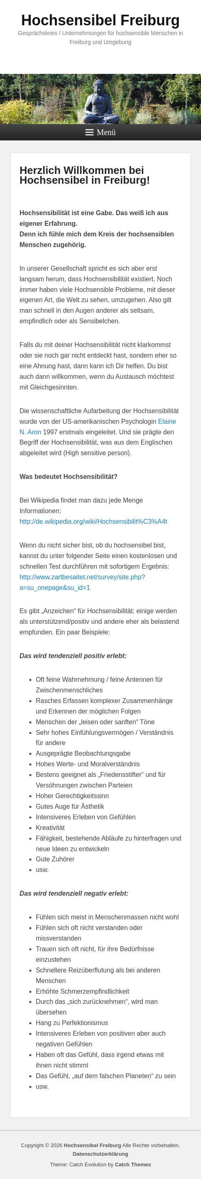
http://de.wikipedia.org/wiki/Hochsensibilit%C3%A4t (93, 521)
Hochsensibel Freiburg (100, 20)
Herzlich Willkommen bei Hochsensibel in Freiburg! (85, 175)
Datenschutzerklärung (101, 1154)
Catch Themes (133, 1164)
